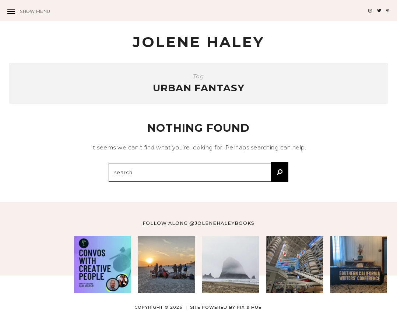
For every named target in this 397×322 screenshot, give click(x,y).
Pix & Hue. (250, 307)
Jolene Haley (198, 42)
